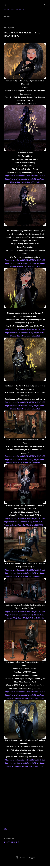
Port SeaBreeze (14, 9)
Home (7, 16)
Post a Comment (11, 842)
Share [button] (6, 829)
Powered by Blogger (25, 857)
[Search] (44, 4)
